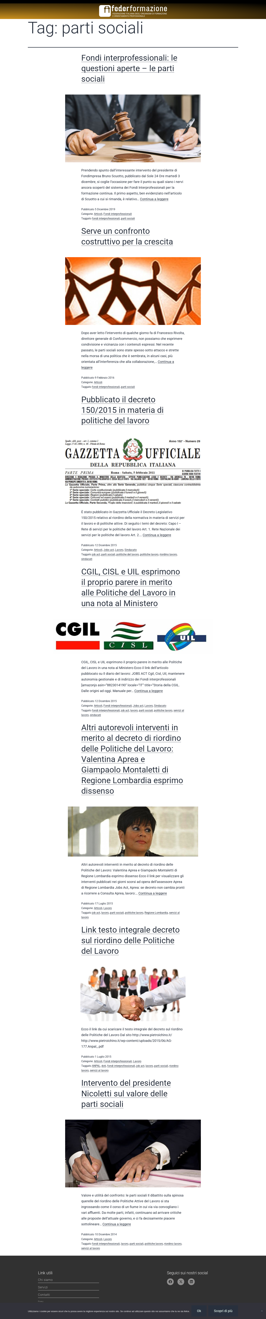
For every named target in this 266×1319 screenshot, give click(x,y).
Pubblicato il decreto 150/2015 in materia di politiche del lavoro (122, 410)
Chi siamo (45, 1280)
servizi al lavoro (99, 1070)
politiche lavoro (149, 554)
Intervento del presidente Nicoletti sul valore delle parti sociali (126, 1093)
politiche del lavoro (127, 554)
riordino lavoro (168, 554)
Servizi (43, 1287)
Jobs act (108, 549)
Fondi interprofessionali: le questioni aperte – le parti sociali (129, 68)
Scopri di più (223, 1311)
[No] (261, 1311)
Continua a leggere (154, 199)
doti (103, 1065)
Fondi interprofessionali (117, 213)
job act (96, 554)
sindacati (86, 559)
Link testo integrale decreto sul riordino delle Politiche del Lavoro (130, 940)
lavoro (134, 710)
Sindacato (131, 549)
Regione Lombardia (156, 912)
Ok (199, 1311)
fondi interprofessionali (106, 218)
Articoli (98, 213)
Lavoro (119, 549)
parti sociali (128, 218)
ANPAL (96, 1065)
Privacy (40, 1301)
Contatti (44, 1294)
